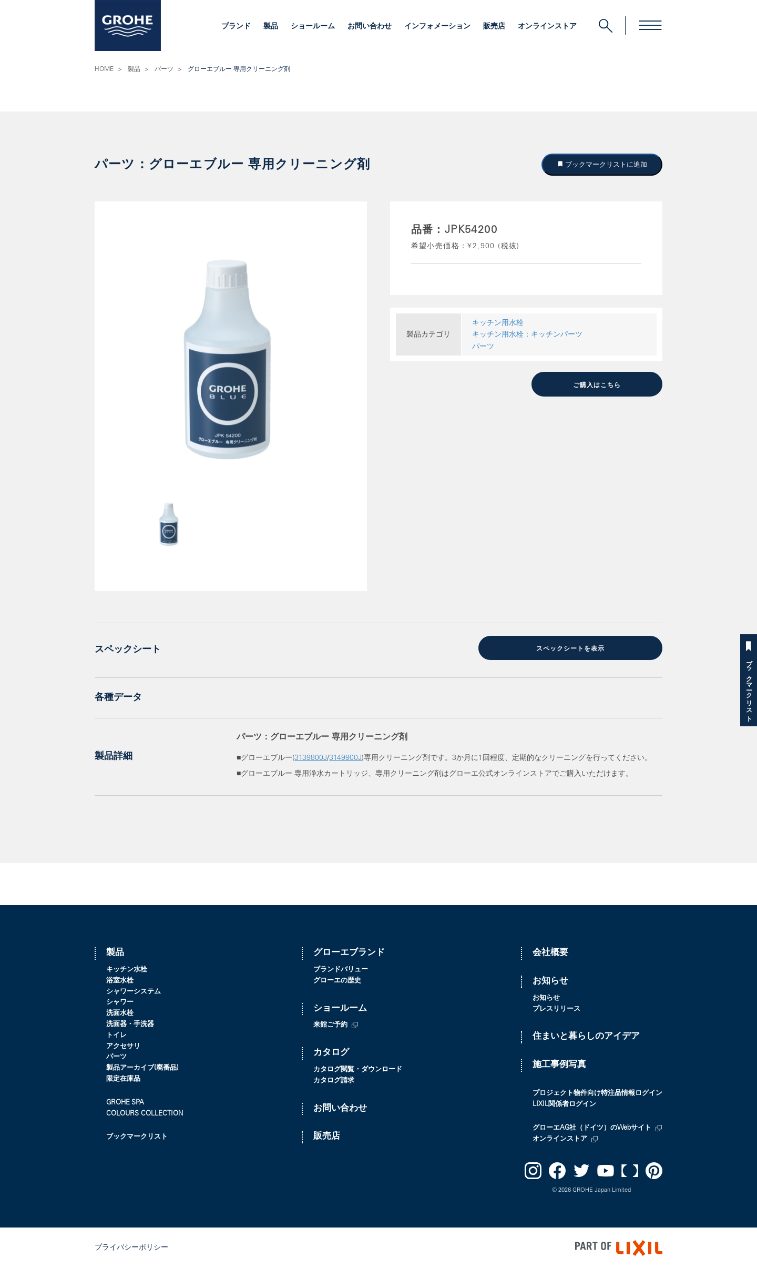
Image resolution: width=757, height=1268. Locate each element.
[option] (231, 359)
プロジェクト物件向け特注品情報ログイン (597, 1093)
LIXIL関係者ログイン (564, 1104)
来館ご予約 (330, 1025)
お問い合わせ (369, 27)
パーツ (164, 69)
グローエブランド (349, 952)
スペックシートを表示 (570, 649)
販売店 (494, 27)
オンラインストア (547, 27)
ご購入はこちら (597, 385)
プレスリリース (556, 1009)
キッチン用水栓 (498, 323)
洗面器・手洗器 (130, 1024)
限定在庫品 (123, 1079)
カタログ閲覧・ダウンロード (357, 1069)
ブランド (236, 27)
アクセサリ (123, 1046)
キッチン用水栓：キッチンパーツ (527, 335)
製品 (270, 27)
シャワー (120, 1002)
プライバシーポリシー (131, 1247)
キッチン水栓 (126, 969)
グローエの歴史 (337, 980)
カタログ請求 (333, 1080)
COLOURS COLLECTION (144, 1113)
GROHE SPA (125, 1102)
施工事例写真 (559, 1064)
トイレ (116, 1035)
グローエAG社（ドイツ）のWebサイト (592, 1127)
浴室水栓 (120, 980)
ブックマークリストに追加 (605, 164)
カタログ (331, 1052)
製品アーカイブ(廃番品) (142, 1067)
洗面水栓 (120, 1013)
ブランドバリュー (340, 969)
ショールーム (313, 27)
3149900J (345, 758)
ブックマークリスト (748, 687)
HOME (104, 69)
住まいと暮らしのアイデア (586, 1036)
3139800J (310, 758)
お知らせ (550, 981)
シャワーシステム (133, 991)
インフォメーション (437, 27)
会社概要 (550, 952)
